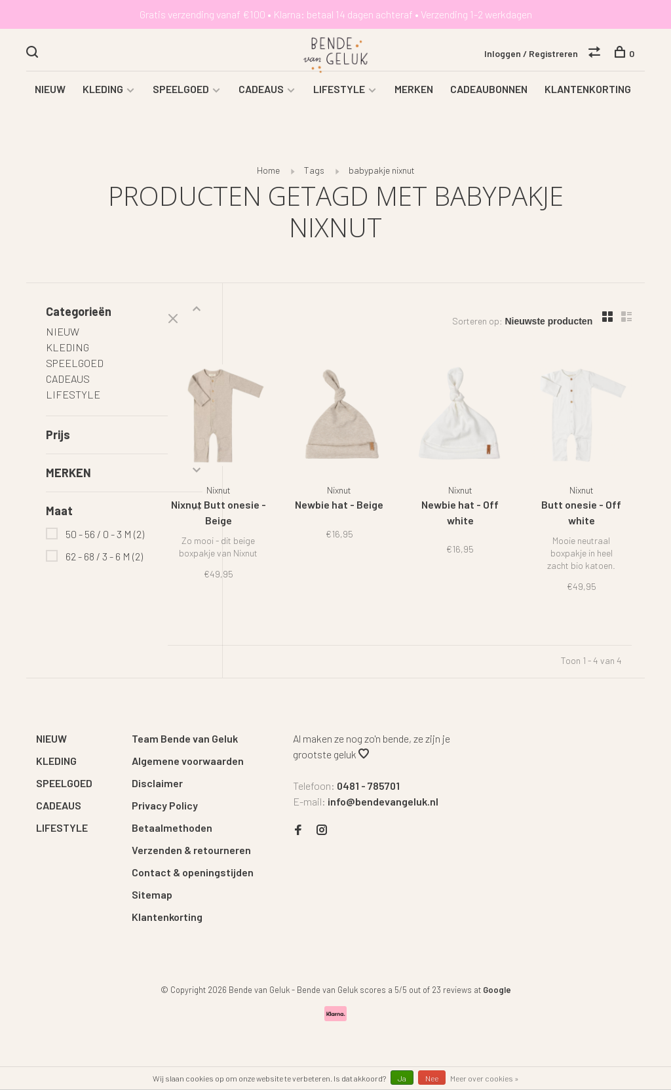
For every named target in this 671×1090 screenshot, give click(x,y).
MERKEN (413, 102)
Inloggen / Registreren (531, 54)
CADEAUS (261, 102)
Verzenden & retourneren (191, 849)
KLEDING (103, 102)
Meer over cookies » (484, 1078)
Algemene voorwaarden (188, 760)
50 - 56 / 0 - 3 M (105, 547)
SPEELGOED (181, 102)
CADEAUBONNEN (488, 102)
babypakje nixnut (382, 183)
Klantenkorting (167, 916)
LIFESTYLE (339, 102)
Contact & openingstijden (193, 871)
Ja (402, 1078)
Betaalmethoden (172, 827)
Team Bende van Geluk (185, 737)
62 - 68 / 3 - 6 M (104, 569)
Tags (314, 183)
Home (268, 183)
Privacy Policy (165, 804)
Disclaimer (157, 782)
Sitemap (152, 893)
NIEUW (50, 102)
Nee (431, 1078)
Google (497, 989)
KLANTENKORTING (588, 102)
